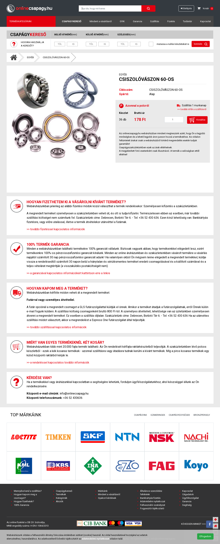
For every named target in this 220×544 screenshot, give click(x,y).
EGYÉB (30, 57)
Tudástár (187, 21)
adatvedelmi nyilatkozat (95, 538)
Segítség (187, 505)
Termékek (61, 494)
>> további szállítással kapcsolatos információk (57, 327)
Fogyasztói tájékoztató (152, 508)
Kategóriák (61, 498)
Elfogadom (205, 536)
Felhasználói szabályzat (152, 505)
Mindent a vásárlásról (101, 21)
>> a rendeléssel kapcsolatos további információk (58, 362)
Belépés (186, 8)
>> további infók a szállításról (191, 109)
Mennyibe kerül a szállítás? (28, 491)
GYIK (122, 21)
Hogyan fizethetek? (24, 501)
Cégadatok (188, 494)
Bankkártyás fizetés (150, 498)
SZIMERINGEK (158, 415)
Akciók (59, 501)
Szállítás (154, 21)
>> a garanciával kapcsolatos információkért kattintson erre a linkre (68, 273)
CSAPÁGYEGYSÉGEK (179, 415)
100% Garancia (21, 505)
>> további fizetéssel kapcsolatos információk (56, 229)
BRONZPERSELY (202, 415)
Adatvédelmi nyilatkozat (152, 501)
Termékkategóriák (20, 21)
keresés (200, 44)
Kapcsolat (205, 21)
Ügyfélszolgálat (190, 498)
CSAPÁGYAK (140, 415)
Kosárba (197, 119)
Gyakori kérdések (107, 498)
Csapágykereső (71, 21)
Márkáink (103, 491)
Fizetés (171, 21)
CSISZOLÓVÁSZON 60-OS (56, 57)
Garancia (137, 21)
